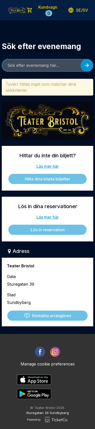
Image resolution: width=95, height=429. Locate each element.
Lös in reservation (48, 229)
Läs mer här (47, 166)
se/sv (78, 10)
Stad (11, 294)
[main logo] (17, 10)
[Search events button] (87, 65)
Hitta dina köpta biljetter (47, 178)
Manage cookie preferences (48, 363)
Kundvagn (47, 10)
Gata (11, 276)
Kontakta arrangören (47, 316)
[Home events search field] (47, 65)
